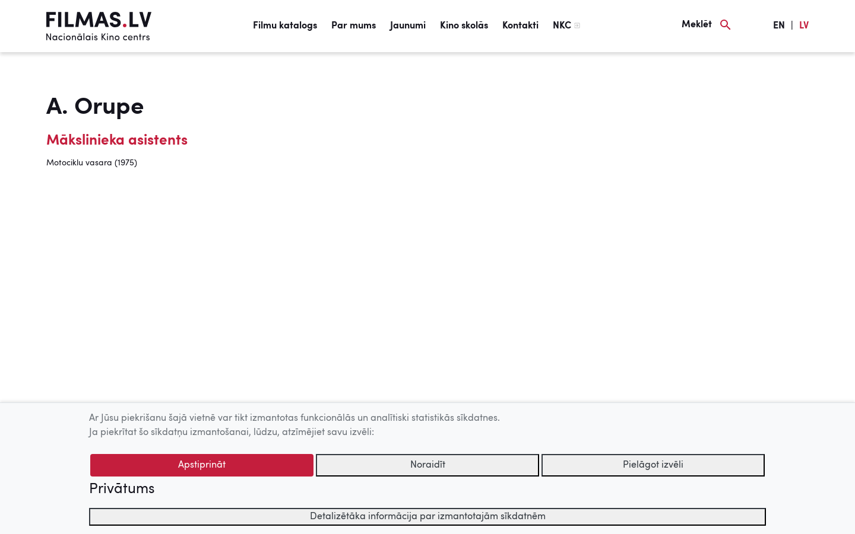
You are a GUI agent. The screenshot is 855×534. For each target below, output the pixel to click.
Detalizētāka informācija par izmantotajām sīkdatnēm (428, 517)
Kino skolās (464, 26)
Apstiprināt (202, 465)
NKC (562, 26)
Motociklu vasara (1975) (91, 163)
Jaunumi (408, 26)
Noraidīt (427, 465)
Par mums (353, 26)
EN (779, 26)
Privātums (121, 489)
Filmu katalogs (285, 26)
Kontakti (520, 26)
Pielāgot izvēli (653, 465)
